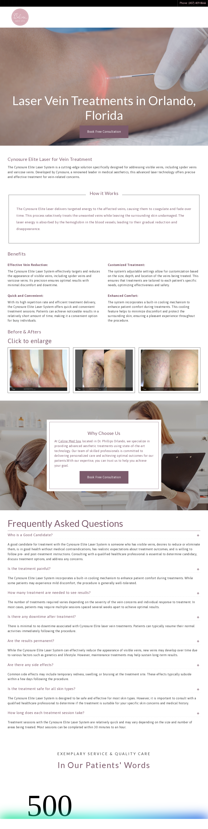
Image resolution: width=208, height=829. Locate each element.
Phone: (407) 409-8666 (193, 3)
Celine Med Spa (69, 441)
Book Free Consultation (104, 131)
